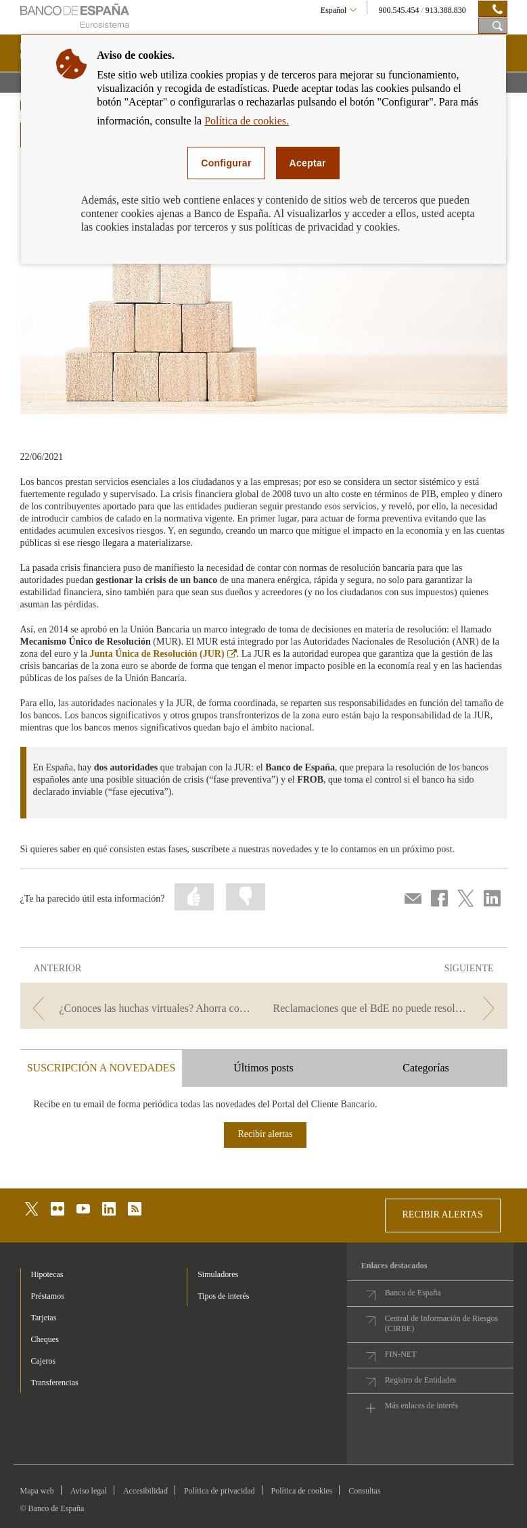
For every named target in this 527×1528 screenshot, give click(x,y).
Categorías (426, 1067)
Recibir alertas (264, 1134)
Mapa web (37, 1491)
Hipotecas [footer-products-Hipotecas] (47, 1274)
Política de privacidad (219, 1491)
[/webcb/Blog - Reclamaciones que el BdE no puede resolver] (387, 1008)
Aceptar (308, 163)
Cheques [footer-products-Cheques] (45, 1339)
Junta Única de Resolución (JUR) (163, 654)
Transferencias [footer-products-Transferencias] (54, 1382)
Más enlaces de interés (421, 1405)
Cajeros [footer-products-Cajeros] (43, 1361)
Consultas (364, 1491)
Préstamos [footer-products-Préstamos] (47, 1296)
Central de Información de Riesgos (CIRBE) (441, 1323)
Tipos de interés (223, 1296)
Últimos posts (263, 1067)
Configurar (226, 163)
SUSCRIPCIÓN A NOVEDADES (101, 1067)
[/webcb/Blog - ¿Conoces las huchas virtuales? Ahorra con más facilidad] (140, 1008)
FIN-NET (401, 1354)
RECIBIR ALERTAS (443, 1214)
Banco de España (413, 1292)
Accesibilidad (145, 1491)
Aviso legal (88, 1491)
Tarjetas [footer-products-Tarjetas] (44, 1317)
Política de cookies (302, 1491)
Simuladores (218, 1274)
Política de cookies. (246, 120)
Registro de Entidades (420, 1380)
